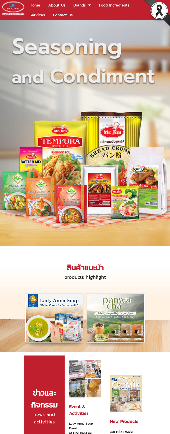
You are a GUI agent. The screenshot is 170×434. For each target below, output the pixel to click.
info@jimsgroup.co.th (33, 411)
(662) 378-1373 (23, 405)
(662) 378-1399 (23, 400)
